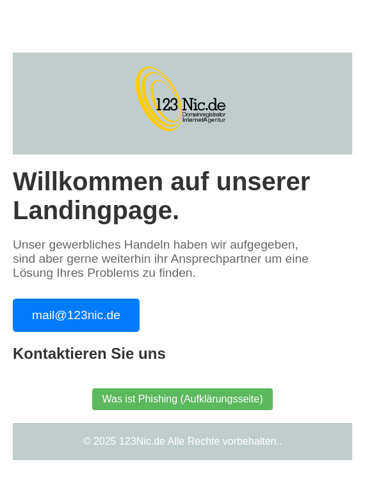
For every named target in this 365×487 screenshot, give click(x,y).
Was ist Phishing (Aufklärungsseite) (182, 398)
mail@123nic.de (76, 315)
